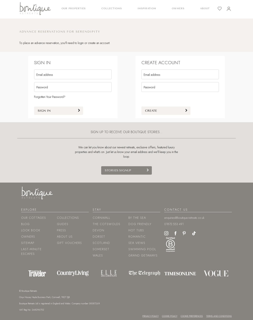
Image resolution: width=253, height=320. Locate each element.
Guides (62, 224)
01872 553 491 (174, 224)
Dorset (99, 237)
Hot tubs (136, 230)
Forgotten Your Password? (49, 97)
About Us (65, 237)
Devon (98, 230)
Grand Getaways (143, 255)
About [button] (205, 8)
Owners (178, 8)
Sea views (136, 243)
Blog (25, 224)
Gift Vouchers (69, 243)
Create (151, 110)
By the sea (137, 218)
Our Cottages (33, 218)
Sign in (44, 110)
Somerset (101, 249)
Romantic (137, 237)
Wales (98, 255)
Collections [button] (111, 8)
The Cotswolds (106, 224)
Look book (30, 230)
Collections (68, 218)
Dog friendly (140, 224)
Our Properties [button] (74, 8)
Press (61, 230)
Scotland (101, 243)
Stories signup (118, 170)
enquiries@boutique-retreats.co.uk (184, 218)
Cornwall (101, 218)
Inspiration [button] (147, 8)
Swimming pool (142, 249)
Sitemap (27, 243)
